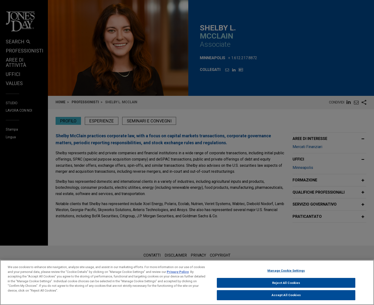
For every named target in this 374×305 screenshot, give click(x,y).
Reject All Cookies (286, 286)
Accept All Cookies (285, 299)
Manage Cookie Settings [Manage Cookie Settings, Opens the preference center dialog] (286, 274)
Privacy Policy (178, 275)
